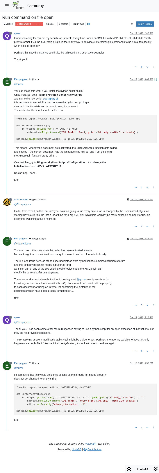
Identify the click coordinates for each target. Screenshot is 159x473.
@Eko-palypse (22, 204)
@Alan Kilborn (37, 239)
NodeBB (76, 449)
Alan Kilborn (21, 199)
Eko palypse (20, 79)
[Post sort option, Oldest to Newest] (132, 24)
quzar (17, 33)
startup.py (50, 98)
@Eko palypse (37, 199)
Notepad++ (91, 443)
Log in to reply (145, 24)
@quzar (34, 79)
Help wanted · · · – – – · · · (29, 24)
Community (35, 6)
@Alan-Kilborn (22, 243)
